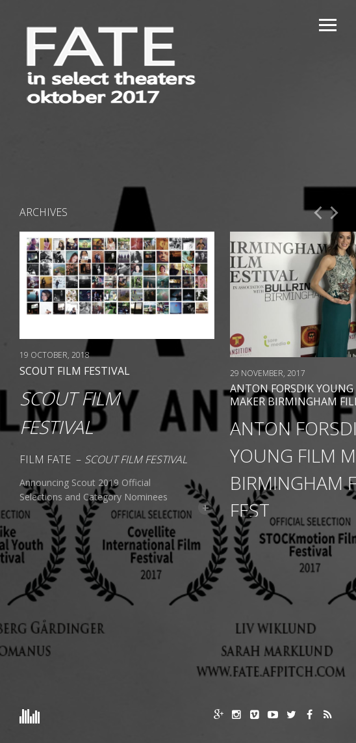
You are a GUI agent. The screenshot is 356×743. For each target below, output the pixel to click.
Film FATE (45, 459)
